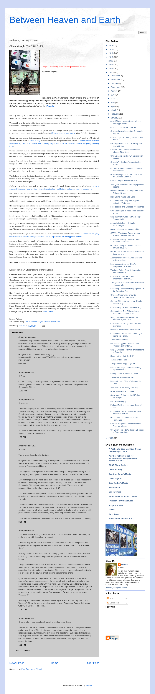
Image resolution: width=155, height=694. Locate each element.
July (113, 95)
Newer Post (16, 663)
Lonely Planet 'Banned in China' (124, 374)
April (113, 106)
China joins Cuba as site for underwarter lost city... (122, 277)
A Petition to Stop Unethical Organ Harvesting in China (125, 450)
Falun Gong (35, 140)
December (116, 76)
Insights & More (116, 505)
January (115, 118)
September (116, 87)
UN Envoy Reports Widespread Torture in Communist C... (127, 431)
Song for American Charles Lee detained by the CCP (124, 318)
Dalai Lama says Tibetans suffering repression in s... (125, 368)
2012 (111, 49)
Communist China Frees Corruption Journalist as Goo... (125, 412)
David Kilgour (115, 478)
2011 (111, 53)
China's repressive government (63, 133)
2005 (111, 438)
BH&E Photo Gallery (118, 465)
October (115, 83)
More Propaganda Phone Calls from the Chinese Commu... (126, 175)
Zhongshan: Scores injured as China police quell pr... (126, 259)
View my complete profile (116, 588)
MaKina (124, 564)
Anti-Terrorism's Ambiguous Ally (124, 387)
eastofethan (114, 487)
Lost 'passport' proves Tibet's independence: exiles (122, 265)
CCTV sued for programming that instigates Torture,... (124, 201)
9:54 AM (22, 364)
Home (54, 663)
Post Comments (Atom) (31, 669)
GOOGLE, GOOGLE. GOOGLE (124, 127)
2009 (111, 61)
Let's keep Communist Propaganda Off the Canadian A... (127, 290)
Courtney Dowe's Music (120, 474)
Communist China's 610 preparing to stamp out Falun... (126, 334)
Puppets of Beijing (118, 401)
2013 (111, 45)
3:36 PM (22, 522)
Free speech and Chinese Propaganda (127, 207)
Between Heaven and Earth (64, 20)
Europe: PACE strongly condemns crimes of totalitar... (125, 151)
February (115, 114)
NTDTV (112, 510)
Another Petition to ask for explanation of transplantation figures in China (123, 458)
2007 (111, 68)
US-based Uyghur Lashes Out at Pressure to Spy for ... (124, 344)
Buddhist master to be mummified (125, 330)
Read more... (49, 311)
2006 (111, 72)
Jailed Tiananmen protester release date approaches (125, 122)
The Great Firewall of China (122, 377)
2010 (111, 57)
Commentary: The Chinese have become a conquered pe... (124, 312)
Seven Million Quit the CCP (122, 356)
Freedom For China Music (121, 501)
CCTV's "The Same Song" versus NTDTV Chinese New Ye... (125, 234)
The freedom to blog (119, 340)
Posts (111, 598)
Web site (50, 106)
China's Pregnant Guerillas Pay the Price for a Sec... (125, 425)
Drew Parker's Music (118, 483)
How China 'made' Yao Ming (122, 197)
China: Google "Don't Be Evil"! (123, 181)
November (116, 79)
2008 (111, 64)
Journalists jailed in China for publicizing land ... (122, 224)
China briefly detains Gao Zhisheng (125, 307)
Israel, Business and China (122, 391)
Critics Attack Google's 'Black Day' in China (42, 322)
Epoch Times (115, 492)
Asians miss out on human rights (124, 229)
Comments (113, 603)
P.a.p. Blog (114, 514)
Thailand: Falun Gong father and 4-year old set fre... (125, 271)
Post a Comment (22, 650)
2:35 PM (22, 437)
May (113, 102)
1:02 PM (22, 645)
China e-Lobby (115, 470)
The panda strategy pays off (122, 363)
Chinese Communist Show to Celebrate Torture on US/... (123, 296)
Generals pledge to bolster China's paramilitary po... (125, 246)
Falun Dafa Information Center (123, 496)
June (113, 98)
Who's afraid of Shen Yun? (121, 518)
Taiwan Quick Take (118, 360)
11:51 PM (22, 609)
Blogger (89, 685)
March (114, 110)
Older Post (92, 663)
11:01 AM (22, 391)
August (114, 91)
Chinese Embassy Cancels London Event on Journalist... (125, 240)
